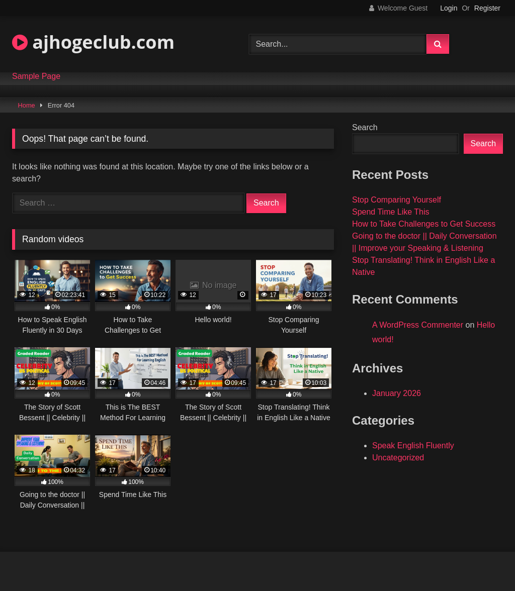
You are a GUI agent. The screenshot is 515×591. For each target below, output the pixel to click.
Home (26, 105)
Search (365, 127)
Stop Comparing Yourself (396, 199)
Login (448, 8)
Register (487, 8)
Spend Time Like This (391, 212)
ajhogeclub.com (93, 42)
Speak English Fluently (413, 445)
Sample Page (36, 76)
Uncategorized (398, 457)
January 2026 (396, 393)
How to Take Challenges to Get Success (423, 224)
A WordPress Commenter (417, 325)
